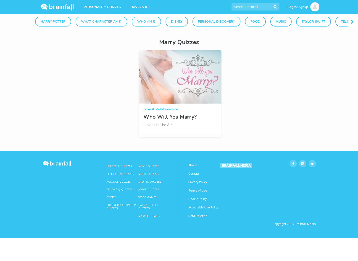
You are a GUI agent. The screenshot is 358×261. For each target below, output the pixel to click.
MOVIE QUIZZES (148, 166)
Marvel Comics (149, 216)
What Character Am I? (101, 21)
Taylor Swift (313, 21)
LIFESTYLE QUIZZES (119, 166)
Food (255, 21)
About (192, 165)
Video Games (147, 197)
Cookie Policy (197, 199)
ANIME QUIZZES (148, 189)
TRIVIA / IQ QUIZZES (119, 189)
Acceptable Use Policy (203, 207)
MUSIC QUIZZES (148, 174)
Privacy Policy (197, 182)
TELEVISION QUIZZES (120, 174)
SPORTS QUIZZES (149, 181)
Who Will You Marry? (170, 116)
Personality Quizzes (102, 7)
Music (281, 21)
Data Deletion (197, 216)
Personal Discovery (216, 21)
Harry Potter (53, 21)
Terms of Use (197, 190)
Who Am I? (146, 21)
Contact (193, 173)
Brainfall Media (305, 224)
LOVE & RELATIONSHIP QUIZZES (121, 206)
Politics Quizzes (118, 181)
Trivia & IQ (139, 7)
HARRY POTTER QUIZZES (148, 206)
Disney (176, 21)
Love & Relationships (161, 109)
